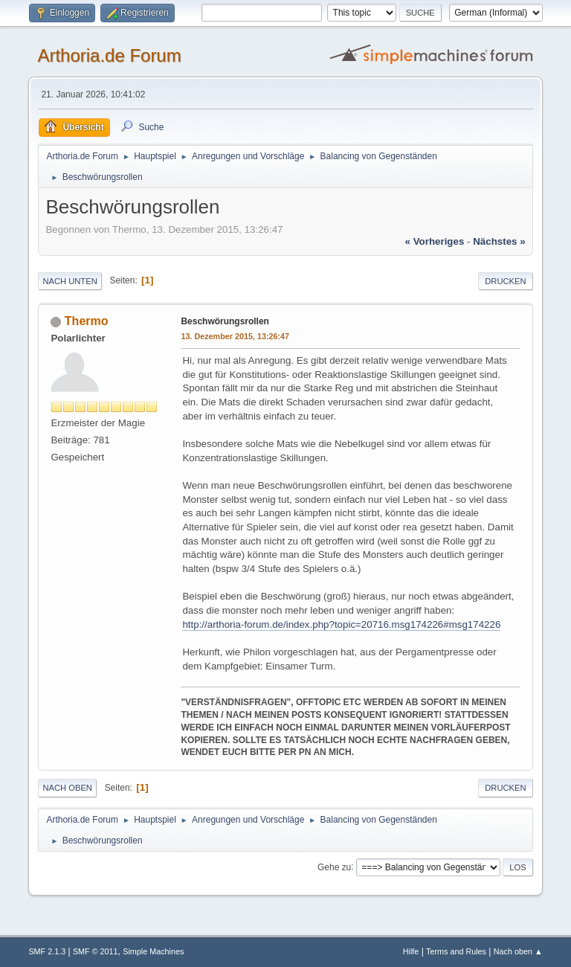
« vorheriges (435, 241)
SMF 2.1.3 (46, 951)
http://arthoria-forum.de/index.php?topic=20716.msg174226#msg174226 (341, 624)
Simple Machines (153, 951)
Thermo (87, 321)
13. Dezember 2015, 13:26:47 (235, 336)
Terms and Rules (456, 951)
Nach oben (67, 787)
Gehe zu (334, 866)
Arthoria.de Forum (109, 55)
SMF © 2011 (95, 951)
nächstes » (499, 241)
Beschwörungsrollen (225, 321)
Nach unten (69, 281)
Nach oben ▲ (518, 951)
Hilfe (411, 951)
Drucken (505, 281)
